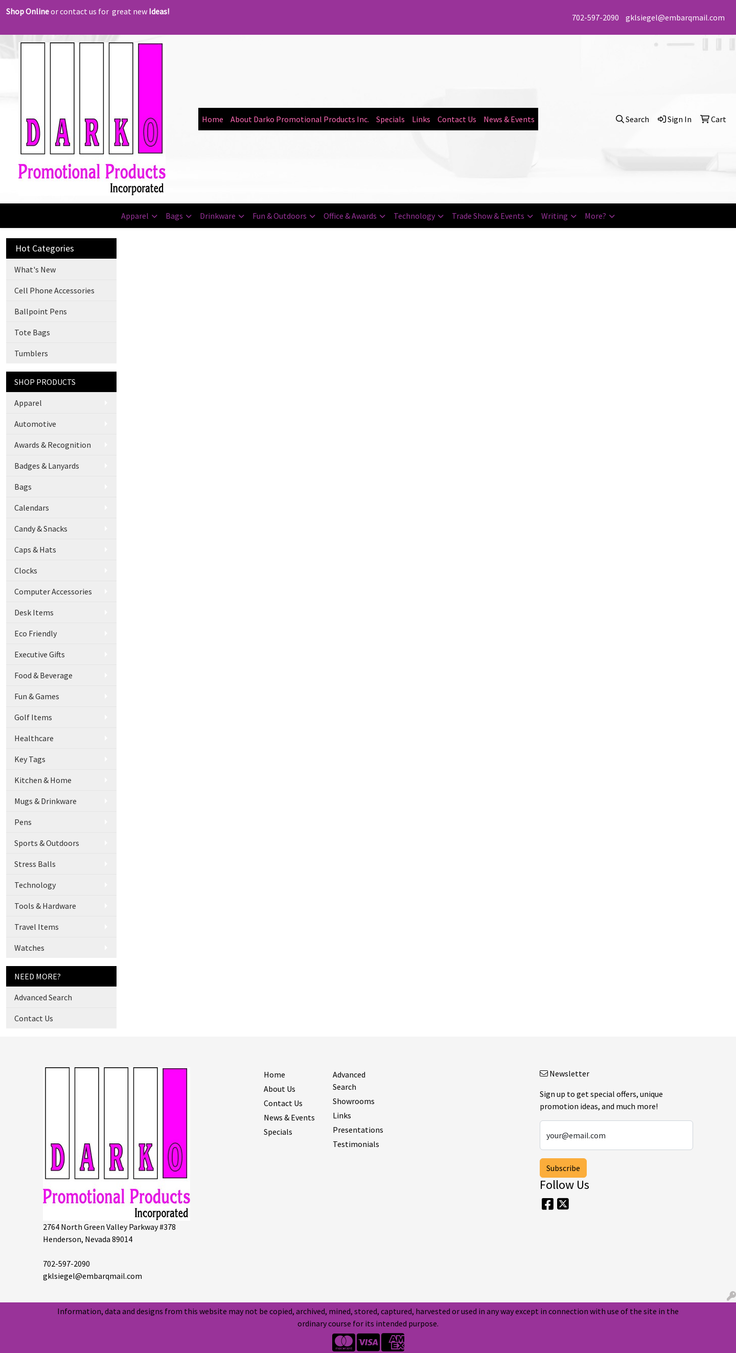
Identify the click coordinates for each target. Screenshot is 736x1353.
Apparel (135, 216)
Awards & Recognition (52, 445)
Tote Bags (32, 332)
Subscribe (563, 1168)
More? (595, 216)
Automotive (35, 424)
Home (212, 119)
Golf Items (33, 717)
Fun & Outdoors (279, 216)
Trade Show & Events (488, 216)
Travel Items (36, 927)
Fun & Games (36, 696)
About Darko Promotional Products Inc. (300, 119)
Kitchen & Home (43, 780)
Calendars (31, 507)
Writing (554, 216)
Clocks (25, 570)
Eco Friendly (35, 633)
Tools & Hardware (45, 906)
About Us (279, 1089)
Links (421, 119)
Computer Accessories (53, 591)
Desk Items (34, 612)
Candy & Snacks (40, 528)
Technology (414, 216)
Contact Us (457, 119)
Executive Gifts (39, 654)
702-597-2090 (595, 17)
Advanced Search (43, 997)
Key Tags (29, 759)
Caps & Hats (35, 549)
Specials (390, 119)
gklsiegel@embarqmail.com (675, 17)
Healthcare (34, 738)
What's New (35, 269)
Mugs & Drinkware (45, 801)
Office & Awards (350, 216)
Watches (29, 948)
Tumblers (31, 353)
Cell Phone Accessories (54, 290)
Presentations (358, 1130)
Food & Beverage (43, 675)
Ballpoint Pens (40, 311)
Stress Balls (35, 864)
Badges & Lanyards (46, 466)
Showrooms (354, 1101)
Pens (23, 822)
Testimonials (356, 1144)
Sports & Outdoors (46, 843)
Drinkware (218, 216)
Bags (174, 216)
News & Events (509, 119)
